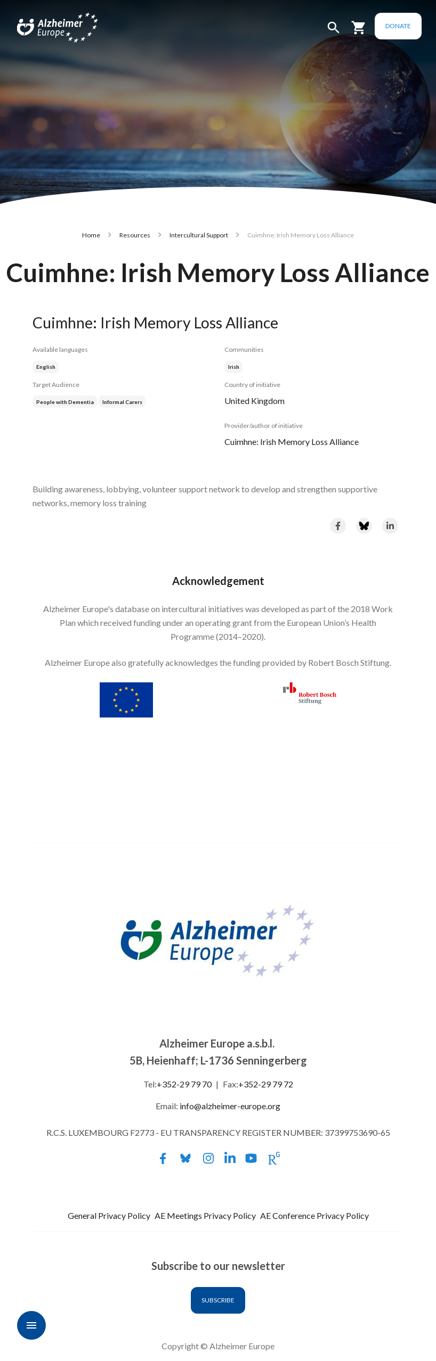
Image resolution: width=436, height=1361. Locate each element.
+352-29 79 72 (265, 1084)
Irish (233, 367)
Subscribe (218, 1300)
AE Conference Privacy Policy (314, 1215)
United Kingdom (254, 400)
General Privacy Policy (109, 1215)
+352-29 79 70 (184, 1084)
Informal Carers (122, 402)
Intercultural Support (198, 235)
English (45, 367)
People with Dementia (65, 402)
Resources (134, 235)
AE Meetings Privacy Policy (205, 1215)
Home (91, 235)
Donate (400, 26)
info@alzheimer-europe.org (230, 1106)
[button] (335, 32)
